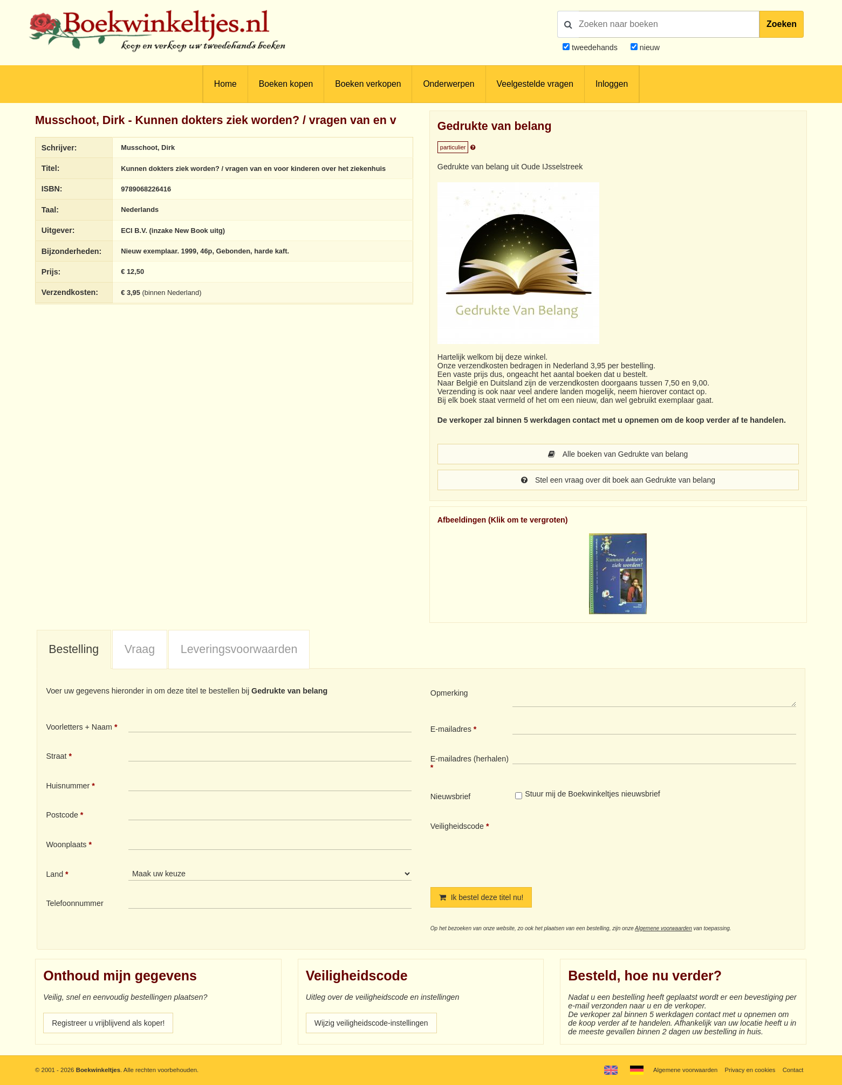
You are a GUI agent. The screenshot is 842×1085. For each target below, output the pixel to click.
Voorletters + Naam (79, 727)
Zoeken (781, 24)
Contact (792, 1070)
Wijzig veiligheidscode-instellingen (372, 1023)
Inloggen (611, 83)
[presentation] (602, 846)
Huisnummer (68, 785)
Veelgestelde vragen (535, 83)
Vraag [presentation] (140, 649)
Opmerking (449, 693)
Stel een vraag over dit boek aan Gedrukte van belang (618, 480)
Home (225, 83)
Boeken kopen (286, 83)
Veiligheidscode (457, 826)
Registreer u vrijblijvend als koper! (109, 1023)
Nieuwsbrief (450, 796)
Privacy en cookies (749, 1070)
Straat (56, 756)
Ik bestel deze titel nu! (482, 897)
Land (54, 874)
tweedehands (595, 47)
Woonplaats (66, 844)
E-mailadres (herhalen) (469, 758)
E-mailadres (450, 729)
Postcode (62, 815)
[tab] (74, 650)
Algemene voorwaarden (663, 928)
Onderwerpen (448, 83)
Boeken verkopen (368, 83)
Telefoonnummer (74, 903)
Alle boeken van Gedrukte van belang (617, 454)
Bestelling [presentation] (74, 649)
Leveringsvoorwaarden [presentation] (239, 649)
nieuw (649, 47)
